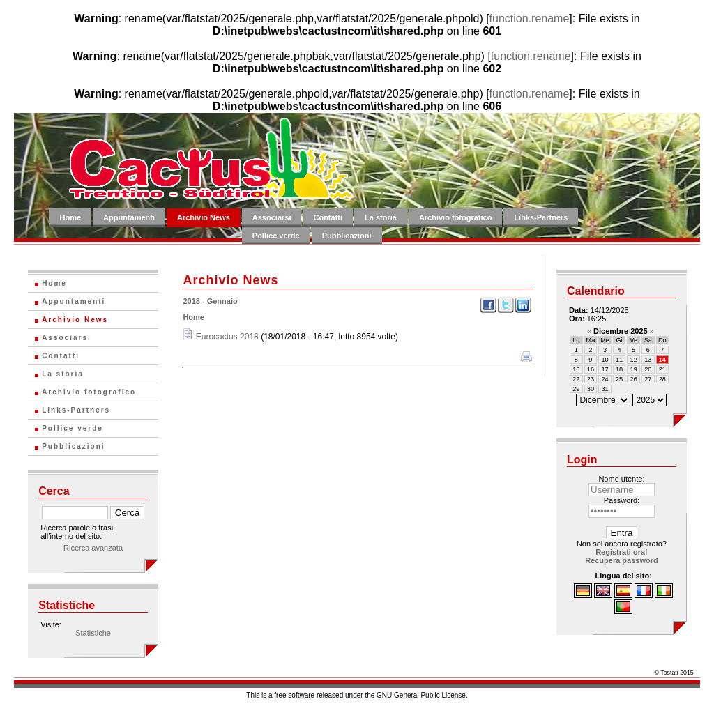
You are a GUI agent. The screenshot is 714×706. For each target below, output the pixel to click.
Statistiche (93, 633)
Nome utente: (621, 479)
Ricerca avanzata (93, 548)
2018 (191, 301)
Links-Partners (541, 217)
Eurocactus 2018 (227, 337)
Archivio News (203, 217)
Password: (621, 500)
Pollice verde (276, 235)
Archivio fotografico (455, 217)
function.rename (529, 18)
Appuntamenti (129, 217)
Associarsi (271, 217)
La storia (381, 217)
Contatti (327, 217)
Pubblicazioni (347, 235)
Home (70, 217)
